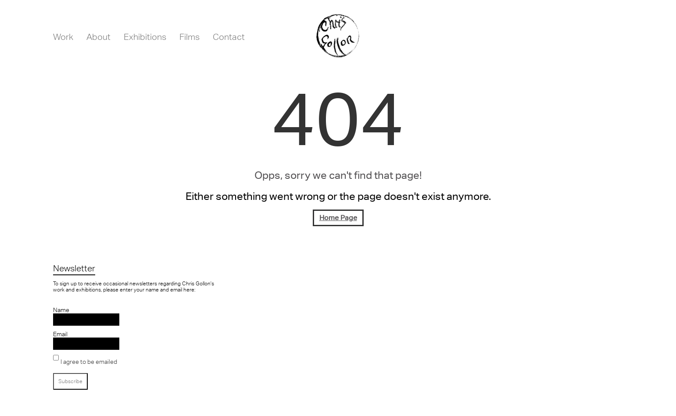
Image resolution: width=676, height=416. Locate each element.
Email (60, 334)
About (98, 37)
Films (189, 37)
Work (63, 37)
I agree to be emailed (89, 361)
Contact (229, 37)
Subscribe (70, 381)
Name (61, 310)
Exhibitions (145, 37)
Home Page (338, 217)
